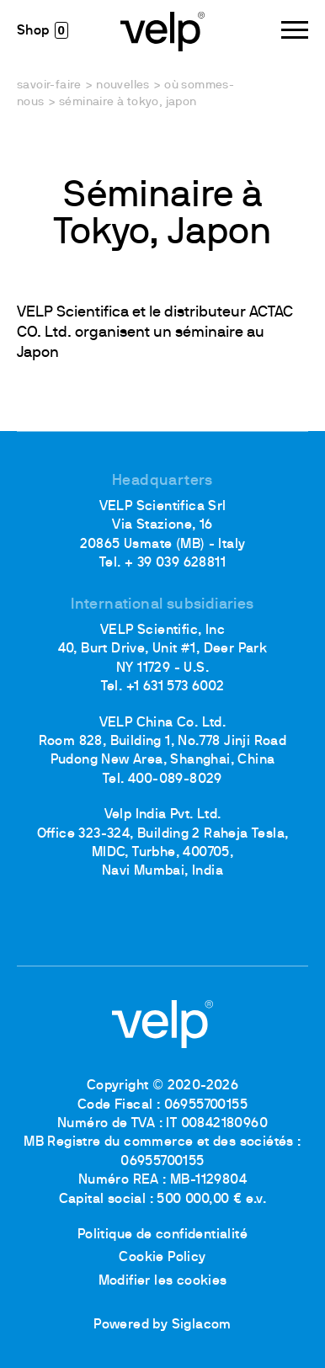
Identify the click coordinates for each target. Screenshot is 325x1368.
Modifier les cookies (163, 1281)
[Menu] (294, 30)
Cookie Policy (162, 1258)
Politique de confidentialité (162, 1235)
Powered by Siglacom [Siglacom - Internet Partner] (162, 1325)
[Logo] (162, 30)
